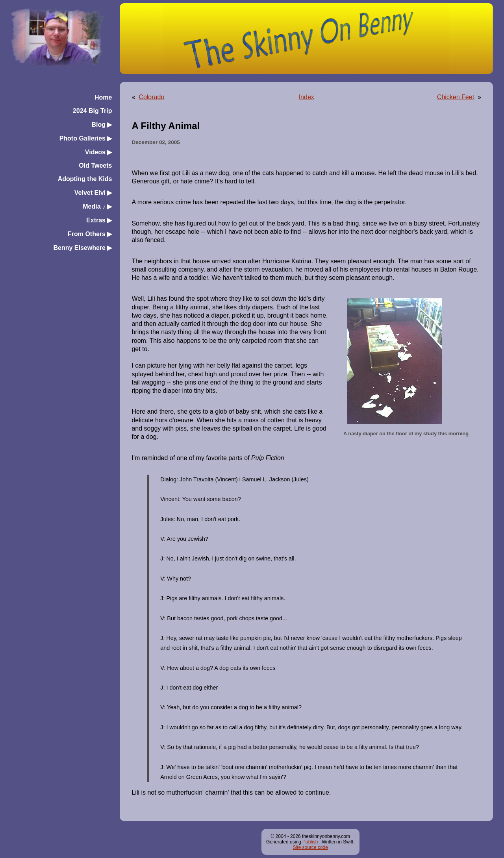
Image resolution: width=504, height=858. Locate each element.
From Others (90, 234)
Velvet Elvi (93, 192)
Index (306, 97)
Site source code (310, 847)
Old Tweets (95, 165)
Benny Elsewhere (82, 247)
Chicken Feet (455, 97)
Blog (101, 124)
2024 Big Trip (92, 110)
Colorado (151, 97)
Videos (98, 152)
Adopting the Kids (85, 179)
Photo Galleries (85, 138)
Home (103, 97)
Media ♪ (97, 206)
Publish (310, 842)
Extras (99, 220)
